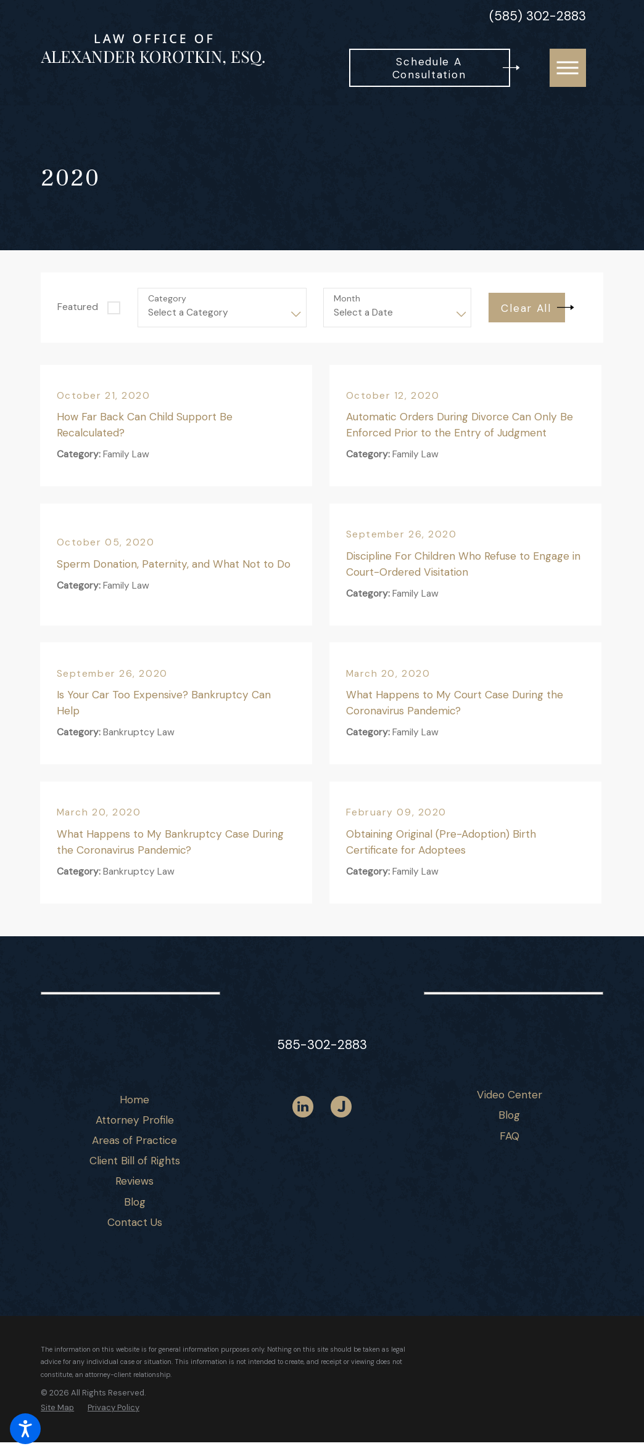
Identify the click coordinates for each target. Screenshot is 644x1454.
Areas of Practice (134, 1140)
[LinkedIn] (303, 1106)
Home (134, 1099)
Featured (77, 307)
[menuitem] (134, 1100)
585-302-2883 (322, 1044)
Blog (135, 1202)
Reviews (134, 1181)
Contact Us (134, 1222)
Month (347, 298)
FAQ (509, 1136)
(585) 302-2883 (537, 16)
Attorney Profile (135, 1120)
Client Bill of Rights (134, 1160)
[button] (25, 1428)
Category (167, 298)
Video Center (509, 1094)
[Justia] (341, 1106)
